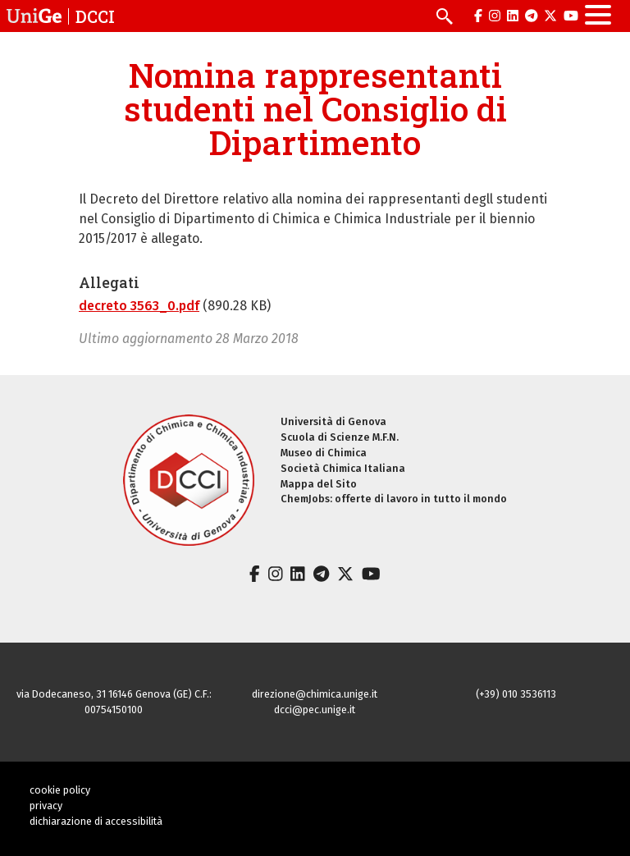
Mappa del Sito (319, 484)
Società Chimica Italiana (343, 468)
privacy (46, 805)
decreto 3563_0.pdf (139, 306)
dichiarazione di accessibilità (96, 821)
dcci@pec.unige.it (314, 709)
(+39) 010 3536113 (516, 694)
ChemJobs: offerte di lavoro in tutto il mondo (394, 498)
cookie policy (60, 790)
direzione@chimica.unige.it (314, 694)
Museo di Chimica (324, 452)
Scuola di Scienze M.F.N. (340, 437)
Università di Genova (333, 421)
